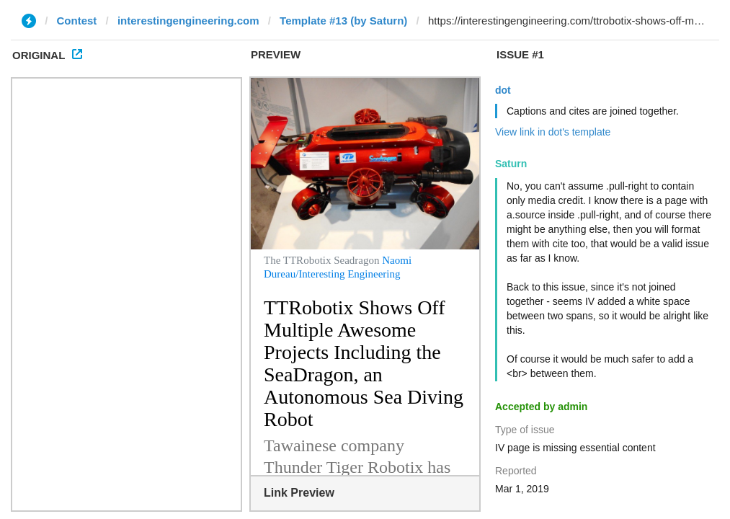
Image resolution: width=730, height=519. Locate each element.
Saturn (511, 163)
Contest (77, 20)
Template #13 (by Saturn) (343, 20)
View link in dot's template (552, 132)
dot (503, 90)
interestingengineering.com (188, 20)
